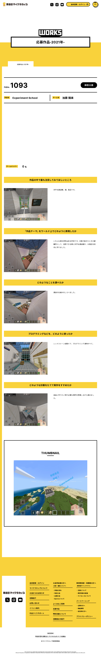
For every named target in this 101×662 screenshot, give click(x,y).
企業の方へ (81, 606)
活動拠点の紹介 (58, 619)
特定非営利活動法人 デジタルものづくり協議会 (50, 636)
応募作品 (56, 609)
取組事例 (81, 608)
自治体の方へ (82, 611)
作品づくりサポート (37, 613)
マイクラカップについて (38, 588)
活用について (82, 590)
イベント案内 (34, 608)
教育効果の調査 (83, 593)
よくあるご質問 (58, 604)
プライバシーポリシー (84, 616)
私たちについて (59, 599)
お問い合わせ (34, 603)
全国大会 (57, 596)
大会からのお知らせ (37, 593)
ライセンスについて (84, 596)
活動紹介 (33, 598)
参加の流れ (58, 590)
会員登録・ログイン (78, 4)
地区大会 (57, 593)
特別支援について (59, 614)
